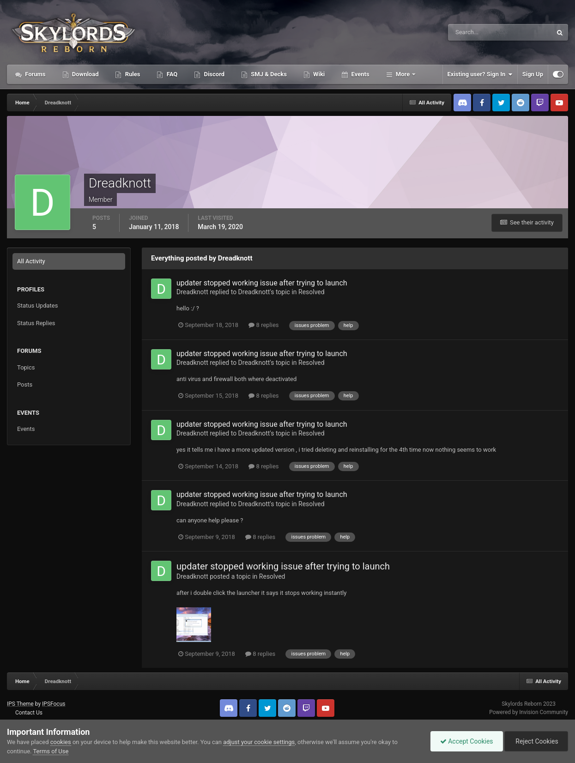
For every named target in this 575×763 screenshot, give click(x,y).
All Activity (31, 261)
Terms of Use (50, 751)
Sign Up (532, 74)
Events (359, 74)
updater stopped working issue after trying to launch (261, 283)
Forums (35, 74)
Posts (24, 384)
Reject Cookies (536, 741)
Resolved (311, 292)
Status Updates (37, 305)
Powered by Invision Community (528, 712)
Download (85, 74)
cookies (60, 742)
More (403, 74)
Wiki (318, 74)
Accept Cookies (466, 741)
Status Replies (36, 323)
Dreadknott (192, 292)
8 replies (263, 324)
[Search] (472, 32)
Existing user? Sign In (480, 74)
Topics (26, 367)
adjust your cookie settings (259, 742)
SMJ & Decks (268, 74)
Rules (131, 74)
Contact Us (28, 712)
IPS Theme (20, 704)
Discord (213, 74)
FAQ (171, 74)
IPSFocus (53, 704)
